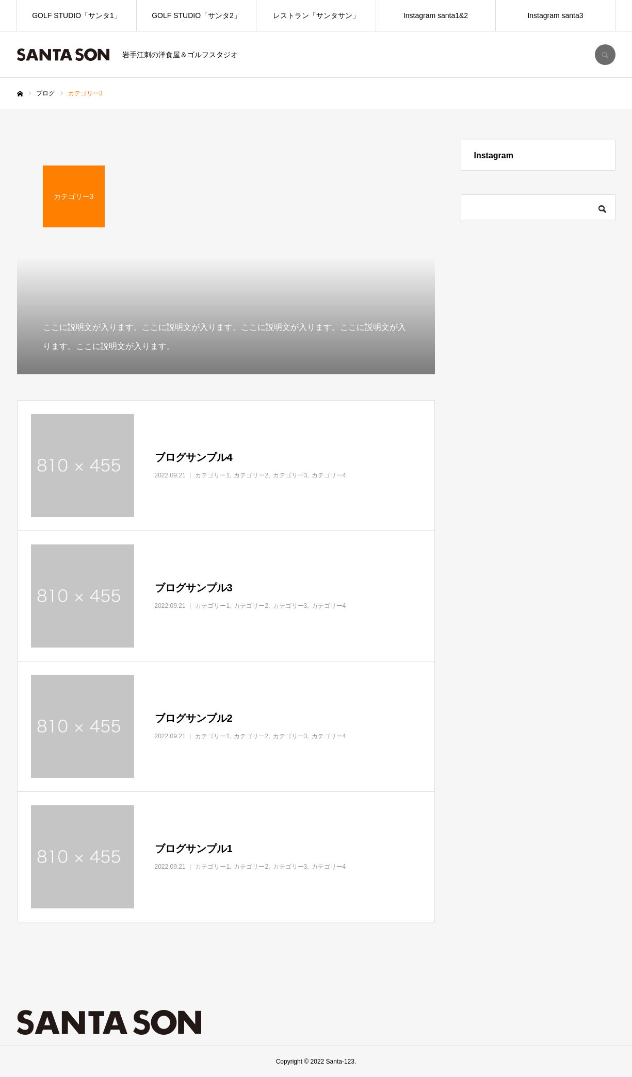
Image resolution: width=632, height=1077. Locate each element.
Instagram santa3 (555, 15)
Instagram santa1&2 (435, 15)
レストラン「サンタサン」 (316, 15)
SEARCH (605, 54)
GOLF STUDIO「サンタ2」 (196, 15)
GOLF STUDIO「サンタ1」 (76, 15)
